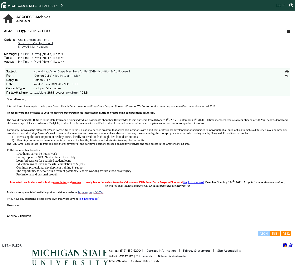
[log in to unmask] (66, 75)
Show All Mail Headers (33, 46)
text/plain (39, 92)
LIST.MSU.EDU (12, 245)
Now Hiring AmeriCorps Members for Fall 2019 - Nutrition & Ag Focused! (81, 71)
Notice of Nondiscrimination (172, 256)
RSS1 (275, 233)
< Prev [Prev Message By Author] (35, 61)
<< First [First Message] (24, 54)
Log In (280, 5)
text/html (72, 92)
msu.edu (147, 256)
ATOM (264, 233)
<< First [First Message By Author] (24, 61)
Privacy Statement (196, 251)
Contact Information (161, 251)
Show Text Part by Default (35, 43)
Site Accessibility (229, 251)
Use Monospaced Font (33, 40)
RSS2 (286, 233)
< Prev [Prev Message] (35, 54)
